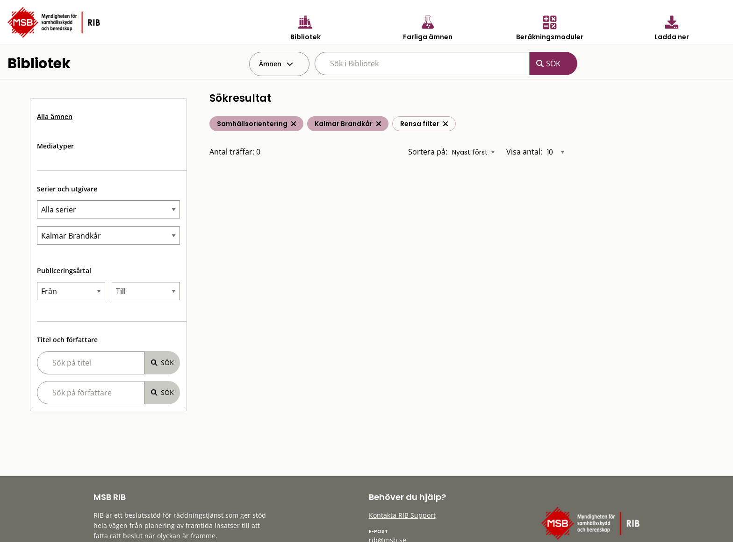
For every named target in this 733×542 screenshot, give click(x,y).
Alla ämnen (54, 116)
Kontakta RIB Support (402, 515)
